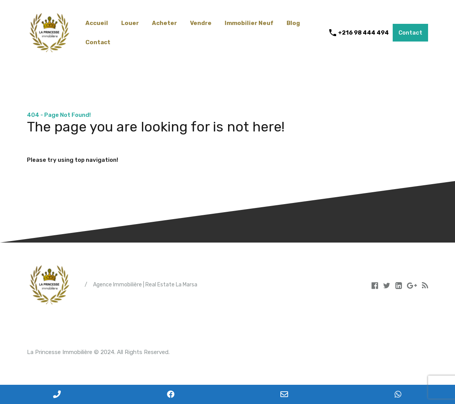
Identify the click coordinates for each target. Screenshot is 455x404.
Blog (293, 23)
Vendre (201, 23)
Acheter (164, 23)
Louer (130, 23)
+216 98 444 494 (363, 32)
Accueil (96, 23)
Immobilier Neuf (249, 23)
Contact (97, 42)
